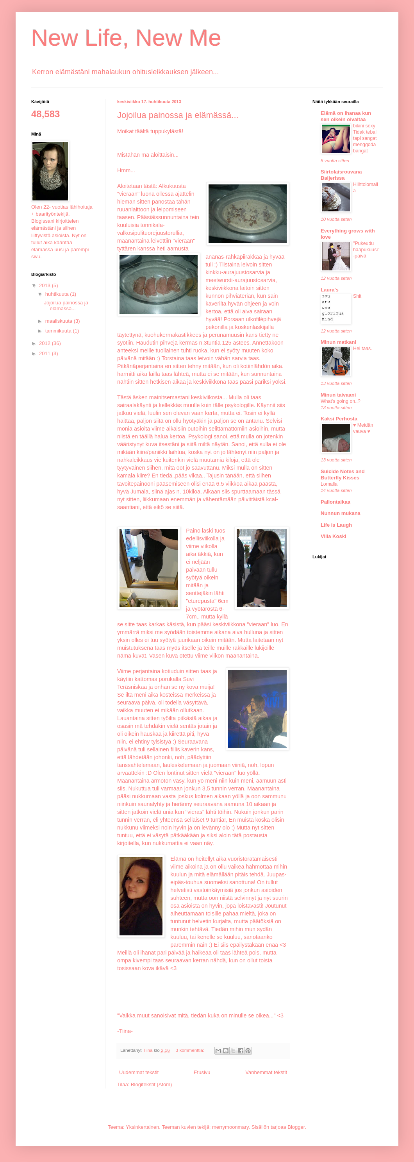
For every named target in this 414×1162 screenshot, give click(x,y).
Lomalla (329, 484)
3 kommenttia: (191, 1050)
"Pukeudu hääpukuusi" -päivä (366, 250)
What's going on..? (340, 401)
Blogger (296, 1127)
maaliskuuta (59, 321)
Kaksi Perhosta (339, 419)
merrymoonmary (230, 1127)
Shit (357, 296)
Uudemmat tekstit (139, 1072)
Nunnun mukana (340, 513)
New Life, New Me (126, 38)
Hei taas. (362, 348)
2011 (45, 353)
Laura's (330, 290)
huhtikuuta (57, 294)
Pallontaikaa (335, 502)
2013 (45, 285)
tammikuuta (59, 331)
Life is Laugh (336, 525)
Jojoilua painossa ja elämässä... (178, 115)
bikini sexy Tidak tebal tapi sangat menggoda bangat (365, 138)
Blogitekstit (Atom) (151, 1084)
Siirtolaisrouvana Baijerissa (341, 175)
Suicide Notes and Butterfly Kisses (343, 474)
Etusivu (202, 1072)
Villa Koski (333, 536)
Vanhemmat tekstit (266, 1072)
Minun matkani (338, 342)
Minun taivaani (338, 395)
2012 (45, 343)
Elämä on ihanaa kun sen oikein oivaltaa (346, 116)
